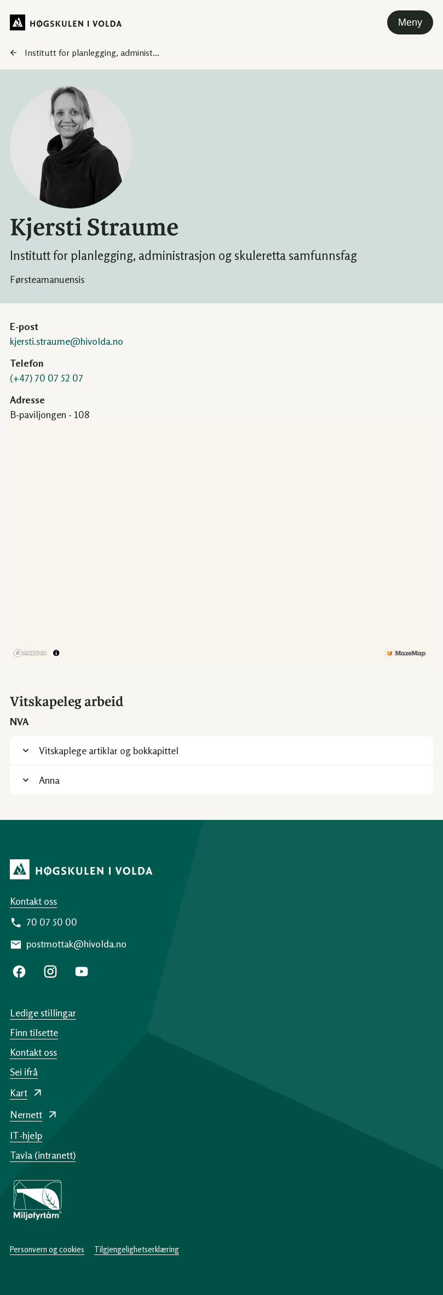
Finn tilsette (34, 1032)
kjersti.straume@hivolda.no (66, 341)
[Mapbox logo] (30, 653)
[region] (221, 541)
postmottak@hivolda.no (76, 944)
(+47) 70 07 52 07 (46, 378)
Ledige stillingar (43, 1013)
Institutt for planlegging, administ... (92, 52)
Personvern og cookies (47, 1249)
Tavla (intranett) (43, 1155)
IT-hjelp (26, 1135)
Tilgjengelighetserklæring (136, 1249)
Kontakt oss (33, 901)
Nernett (26, 1114)
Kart (18, 1092)
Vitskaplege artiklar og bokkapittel (109, 750)
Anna (49, 780)
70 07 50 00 (51, 922)
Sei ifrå (24, 1072)
